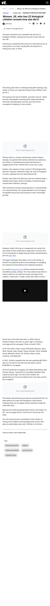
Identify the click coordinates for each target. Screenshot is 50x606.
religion (25, 445)
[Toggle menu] (47, 2)
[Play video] (25, 291)
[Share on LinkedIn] (33, 23)
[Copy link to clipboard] (29, 23)
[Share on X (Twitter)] (37, 23)
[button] (25, 148)
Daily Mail (12, 255)
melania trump (11, 455)
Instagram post (17, 269)
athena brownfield (12, 450)
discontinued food (12, 445)
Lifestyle (11, 9)
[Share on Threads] (44, 23)
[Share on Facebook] (40, 23)
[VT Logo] (4, 2)
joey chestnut (27, 450)
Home (4, 9)
